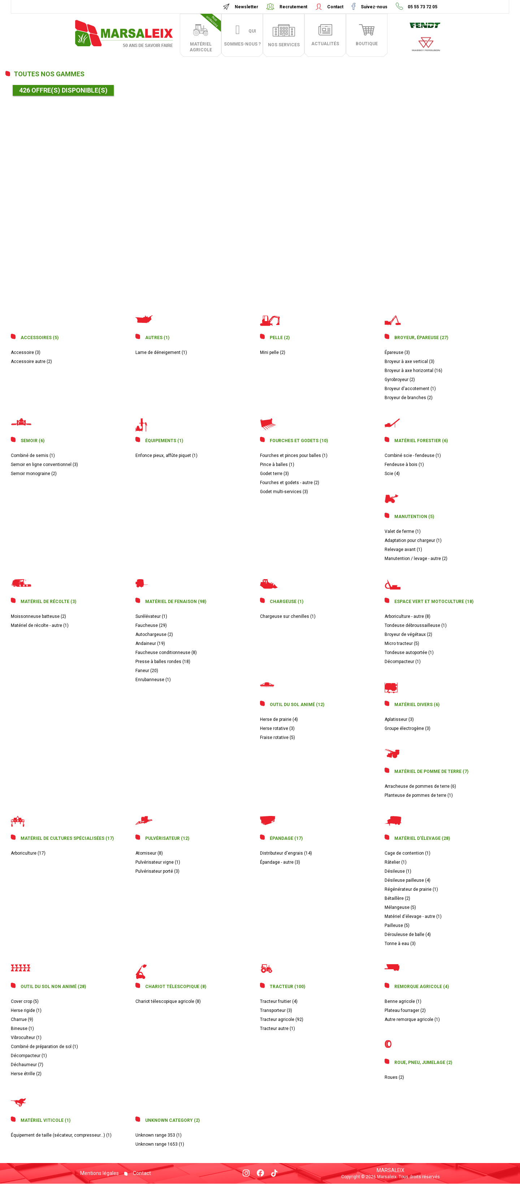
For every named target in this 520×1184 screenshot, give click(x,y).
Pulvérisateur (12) (167, 838)
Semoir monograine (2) (34, 473)
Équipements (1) (164, 440)
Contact (335, 6)
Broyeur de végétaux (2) (408, 634)
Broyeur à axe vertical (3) (409, 361)
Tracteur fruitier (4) (279, 1001)
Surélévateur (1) (151, 616)
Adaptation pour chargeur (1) (413, 540)
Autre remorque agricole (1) (412, 1019)
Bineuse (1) (22, 1028)
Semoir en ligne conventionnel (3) (44, 464)
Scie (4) (392, 473)
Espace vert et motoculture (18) (433, 601)
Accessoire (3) (25, 352)
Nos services (284, 44)
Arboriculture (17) (28, 853)
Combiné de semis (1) (33, 455)
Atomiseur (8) (149, 853)
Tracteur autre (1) (277, 1028)
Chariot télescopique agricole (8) (168, 1001)
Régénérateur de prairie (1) (411, 889)
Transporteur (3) (276, 1010)
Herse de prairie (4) (279, 719)
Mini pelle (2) (272, 352)
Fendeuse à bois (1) (404, 464)
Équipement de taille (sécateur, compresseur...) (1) (61, 1135)
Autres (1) (157, 337)
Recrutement (293, 6)
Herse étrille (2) (26, 1073)
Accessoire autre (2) (31, 361)
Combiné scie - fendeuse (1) (413, 455)
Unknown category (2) (172, 1120)
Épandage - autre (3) (280, 862)
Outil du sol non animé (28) (53, 986)
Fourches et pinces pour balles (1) (294, 455)
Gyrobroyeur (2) (400, 379)
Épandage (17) (286, 838)
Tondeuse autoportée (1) (409, 652)
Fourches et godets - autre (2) (289, 482)
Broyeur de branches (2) (409, 397)
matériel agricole (205, 33)
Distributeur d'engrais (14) (286, 853)
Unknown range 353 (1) (158, 1135)
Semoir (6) (32, 440)
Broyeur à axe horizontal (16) (413, 370)
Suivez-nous (374, 6)
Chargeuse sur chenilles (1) (288, 616)
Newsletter (246, 6)
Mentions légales (99, 1173)
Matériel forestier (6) (421, 440)
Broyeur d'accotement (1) (410, 388)
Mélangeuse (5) (400, 907)
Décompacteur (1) (403, 661)
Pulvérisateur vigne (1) (157, 862)
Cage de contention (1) (407, 853)
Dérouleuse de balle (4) (408, 934)
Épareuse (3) (397, 352)
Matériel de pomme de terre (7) (431, 771)
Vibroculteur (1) (26, 1037)
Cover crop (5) (25, 1001)
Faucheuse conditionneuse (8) (166, 652)
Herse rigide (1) (26, 1010)
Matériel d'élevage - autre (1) (413, 916)
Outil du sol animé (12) (297, 704)
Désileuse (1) (398, 871)
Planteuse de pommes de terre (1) (419, 795)
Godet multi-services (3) (284, 491)
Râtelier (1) (396, 862)
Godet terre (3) (274, 473)
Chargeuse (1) (286, 601)
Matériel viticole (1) (45, 1120)
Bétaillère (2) (397, 898)
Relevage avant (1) (403, 549)
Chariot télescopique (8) (175, 986)
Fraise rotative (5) (277, 737)
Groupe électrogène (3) (407, 728)
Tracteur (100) (287, 986)
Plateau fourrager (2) (405, 1010)
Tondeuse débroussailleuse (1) (416, 625)
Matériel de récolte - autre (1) (40, 625)
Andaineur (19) (150, 643)
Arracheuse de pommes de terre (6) (420, 786)
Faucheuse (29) (151, 625)
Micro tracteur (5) (402, 643)
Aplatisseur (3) (399, 719)
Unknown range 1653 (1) (159, 1144)
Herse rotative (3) (277, 728)
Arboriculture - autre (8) (407, 616)
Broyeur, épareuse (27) (421, 337)
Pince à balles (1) (277, 464)
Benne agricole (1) (403, 1001)
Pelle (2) (280, 337)
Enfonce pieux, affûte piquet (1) (166, 455)
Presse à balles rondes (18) (162, 661)
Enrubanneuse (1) (153, 679)
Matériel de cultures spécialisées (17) (67, 838)
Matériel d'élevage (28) (422, 838)
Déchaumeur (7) (27, 1064)
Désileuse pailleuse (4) (407, 880)
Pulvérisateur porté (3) (157, 871)
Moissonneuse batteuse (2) (38, 616)
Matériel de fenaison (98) (175, 601)
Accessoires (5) (39, 337)
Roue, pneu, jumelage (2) (423, 1062)
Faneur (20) (146, 670)
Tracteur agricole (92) (281, 1019)
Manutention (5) (414, 516)
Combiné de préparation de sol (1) (44, 1046)
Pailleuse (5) (397, 925)
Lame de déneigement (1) (161, 352)
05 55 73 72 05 (422, 6)
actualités (325, 43)
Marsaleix (390, 1170)
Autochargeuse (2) (154, 634)
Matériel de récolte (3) (48, 601)
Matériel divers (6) (416, 704)
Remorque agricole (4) (421, 986)
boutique (367, 43)
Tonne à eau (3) (400, 943)
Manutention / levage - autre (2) (416, 558)
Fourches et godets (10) (299, 440)
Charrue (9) (22, 1019)
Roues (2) (394, 1077)
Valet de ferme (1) (403, 531)
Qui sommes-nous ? (242, 38)
